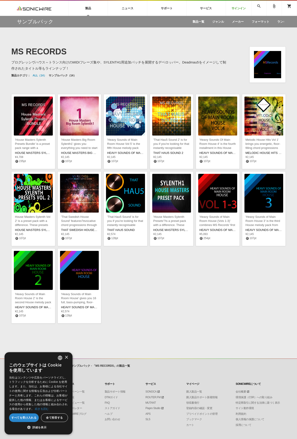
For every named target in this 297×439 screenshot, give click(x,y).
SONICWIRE (34, 8)
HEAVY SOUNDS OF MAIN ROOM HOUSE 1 (91, 307)
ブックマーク (194, 419)
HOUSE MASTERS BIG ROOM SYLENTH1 (90, 153)
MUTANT (150, 402)
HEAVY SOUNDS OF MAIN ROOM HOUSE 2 (45, 307)
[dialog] (38, 393)
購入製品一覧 (194, 391)
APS (148, 413)
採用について (243, 425)
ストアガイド (112, 408)
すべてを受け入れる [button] (24, 418)
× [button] (66, 357)
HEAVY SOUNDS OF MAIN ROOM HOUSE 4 (229, 153)
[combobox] (60, 358)
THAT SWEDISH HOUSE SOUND (83, 230)
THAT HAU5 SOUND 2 (168, 153)
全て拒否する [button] (54, 418)
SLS (147, 419)
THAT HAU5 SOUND (121, 230)
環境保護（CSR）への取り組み (254, 397)
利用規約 (241, 413)
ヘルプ (109, 413)
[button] (38, 427)
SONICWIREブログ (75, 413)
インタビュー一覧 (74, 402)
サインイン (239, 8)
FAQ (107, 402)
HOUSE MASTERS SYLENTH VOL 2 (39, 230)
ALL (39, 75)
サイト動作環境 (245, 408)
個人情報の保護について (250, 419)
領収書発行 (192, 402)
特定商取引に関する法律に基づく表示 (258, 402)
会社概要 (241, 391)
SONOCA (151, 391)
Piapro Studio (152, 408)
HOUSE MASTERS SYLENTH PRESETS (180, 230)
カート (190, 425)
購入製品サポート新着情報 (201, 397)
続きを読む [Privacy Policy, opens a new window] (42, 409)
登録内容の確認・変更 (199, 408)
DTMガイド (111, 397)
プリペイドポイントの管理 (201, 413)
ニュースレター (73, 408)
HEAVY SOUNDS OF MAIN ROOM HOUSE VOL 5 (140, 153)
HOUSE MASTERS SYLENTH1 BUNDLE (42, 153)
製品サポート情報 (115, 391)
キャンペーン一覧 (74, 391)
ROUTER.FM (153, 397)
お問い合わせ (112, 419)
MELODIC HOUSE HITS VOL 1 (266, 153)
